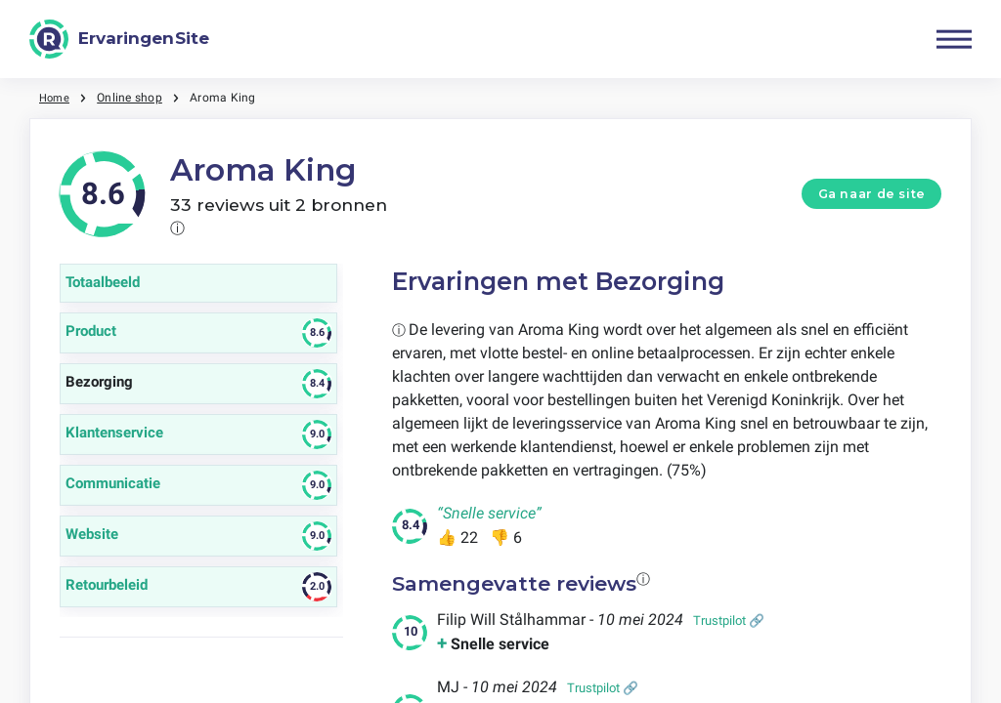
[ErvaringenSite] (119, 39)
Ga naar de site (872, 193)
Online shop (132, 97)
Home (55, 97)
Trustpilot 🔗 (728, 620)
